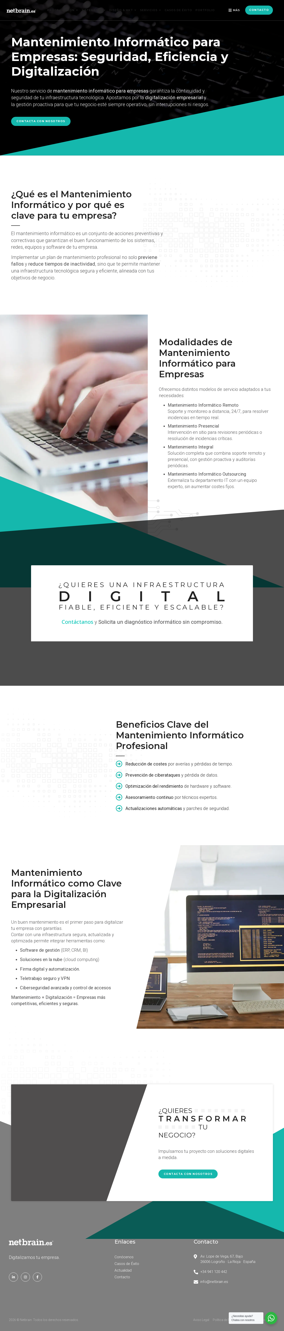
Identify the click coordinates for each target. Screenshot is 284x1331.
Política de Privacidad (228, 1320)
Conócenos (124, 1257)
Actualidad (123, 1270)
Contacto (122, 1277)
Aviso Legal (201, 1320)
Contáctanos (77, 621)
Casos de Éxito (126, 1263)
